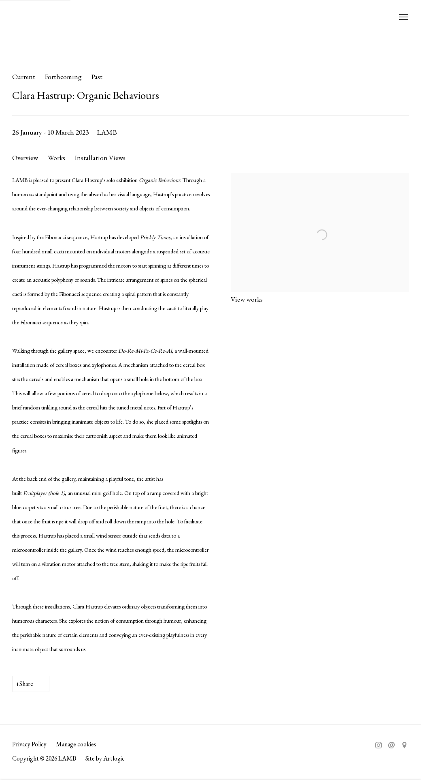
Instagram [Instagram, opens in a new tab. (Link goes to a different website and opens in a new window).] (378, 745)
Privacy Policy (29, 744)
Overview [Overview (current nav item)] (25, 157)
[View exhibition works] (320, 180)
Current (23, 76)
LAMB (28, 17)
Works (56, 157)
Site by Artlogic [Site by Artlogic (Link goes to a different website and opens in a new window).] (105, 758)
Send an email (391, 745)
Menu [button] (403, 17)
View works (247, 299)
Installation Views (100, 157)
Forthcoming (63, 76)
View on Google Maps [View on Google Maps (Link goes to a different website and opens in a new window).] (404, 745)
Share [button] (26, 683)
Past (96, 76)
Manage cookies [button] (76, 744)
